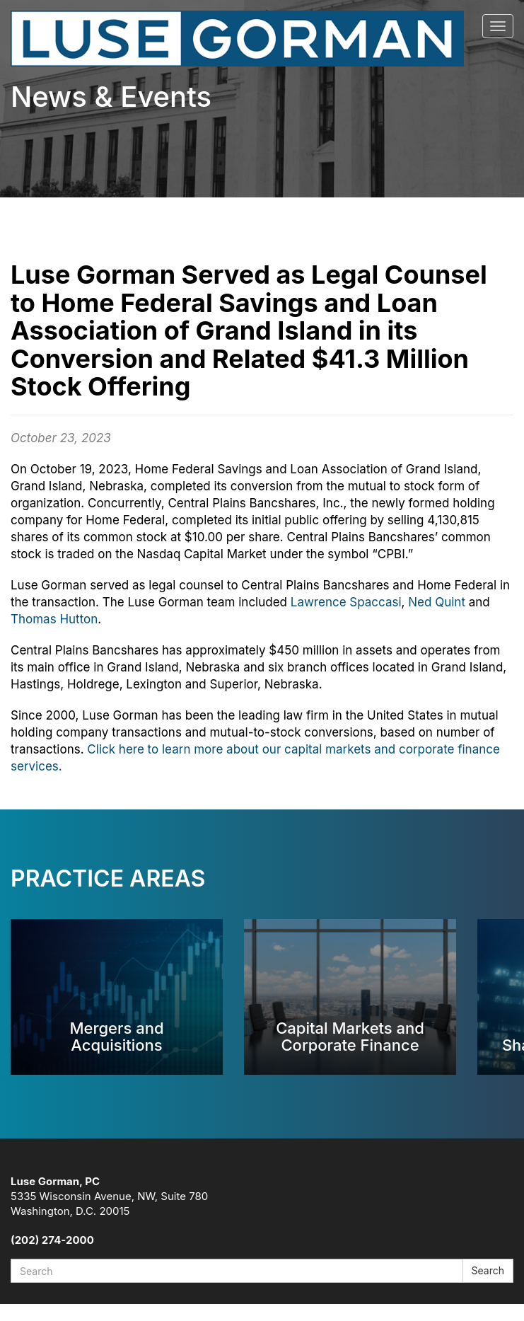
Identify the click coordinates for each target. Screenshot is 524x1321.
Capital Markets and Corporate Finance (350, 1036)
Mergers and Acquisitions (116, 1036)
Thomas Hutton (54, 619)
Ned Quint (436, 602)
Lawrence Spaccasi (346, 602)
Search (488, 1270)
